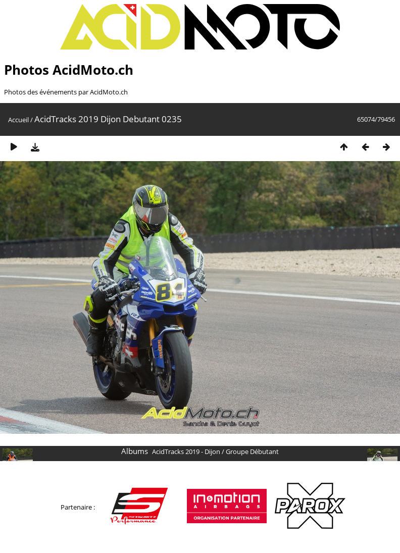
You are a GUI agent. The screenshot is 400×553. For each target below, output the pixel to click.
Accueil (18, 119)
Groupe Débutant (252, 451)
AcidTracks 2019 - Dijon (186, 451)
